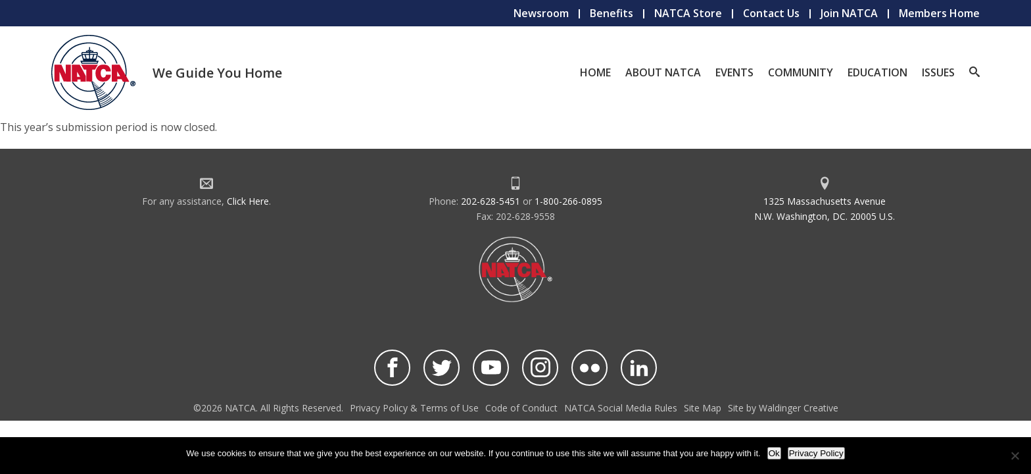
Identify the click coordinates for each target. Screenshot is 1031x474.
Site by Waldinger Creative (783, 408)
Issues (938, 72)
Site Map (702, 408)
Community (800, 72)
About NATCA (663, 72)
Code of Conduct (521, 408)
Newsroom (541, 13)
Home (595, 72)
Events (734, 72)
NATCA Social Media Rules (620, 408)
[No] (1014, 455)
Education (877, 72)
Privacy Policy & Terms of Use (414, 408)
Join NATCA (849, 13)
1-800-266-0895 (568, 201)
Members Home (939, 13)
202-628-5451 (490, 201)
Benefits (611, 13)
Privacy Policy (816, 453)
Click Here (248, 201)
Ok (774, 453)
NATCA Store (688, 13)
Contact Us (771, 13)
